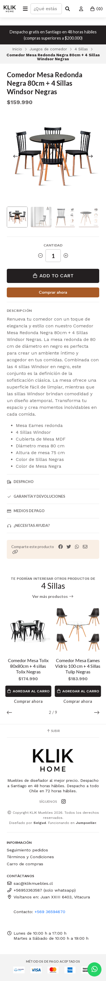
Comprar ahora (53, 292)
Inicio (17, 49)
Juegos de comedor (48, 49)
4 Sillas (81, 49)
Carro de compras (25, 864)
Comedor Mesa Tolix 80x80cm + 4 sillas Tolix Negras (28, 666)
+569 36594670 (49, 911)
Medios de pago (26, 510)
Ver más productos (53, 596)
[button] (15, 551)
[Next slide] (90, 156)
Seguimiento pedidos (27, 850)
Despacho (20, 481)
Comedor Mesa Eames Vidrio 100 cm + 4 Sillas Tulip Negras (77, 666)
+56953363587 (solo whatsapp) (41, 890)
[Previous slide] (15, 156)
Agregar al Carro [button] (28, 691)
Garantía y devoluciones (36, 496)
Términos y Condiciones (30, 857)
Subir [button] (53, 731)
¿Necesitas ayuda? (28, 525)
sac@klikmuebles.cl (30, 883)
